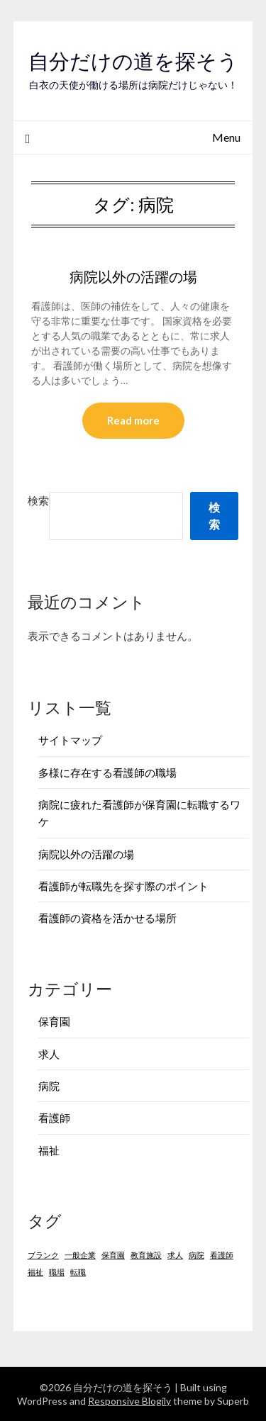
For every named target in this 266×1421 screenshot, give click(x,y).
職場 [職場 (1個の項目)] (57, 1271)
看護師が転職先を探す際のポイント (123, 886)
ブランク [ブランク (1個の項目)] (43, 1254)
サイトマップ (70, 740)
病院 (49, 1085)
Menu (226, 137)
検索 (38, 500)
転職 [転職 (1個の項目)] (78, 1271)
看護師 (54, 1117)
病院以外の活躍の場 (133, 277)
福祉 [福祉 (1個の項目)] (35, 1271)
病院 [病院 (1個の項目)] (196, 1254)
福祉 (49, 1150)
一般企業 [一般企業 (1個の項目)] (80, 1254)
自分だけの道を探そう (133, 61)
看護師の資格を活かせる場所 (107, 917)
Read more (133, 420)
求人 (49, 1054)
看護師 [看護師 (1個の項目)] (221, 1254)
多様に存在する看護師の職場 (107, 772)
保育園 (54, 1021)
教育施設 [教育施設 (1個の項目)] (146, 1254)
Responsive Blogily (129, 1401)
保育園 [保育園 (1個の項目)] (113, 1254)
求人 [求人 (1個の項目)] (175, 1254)
